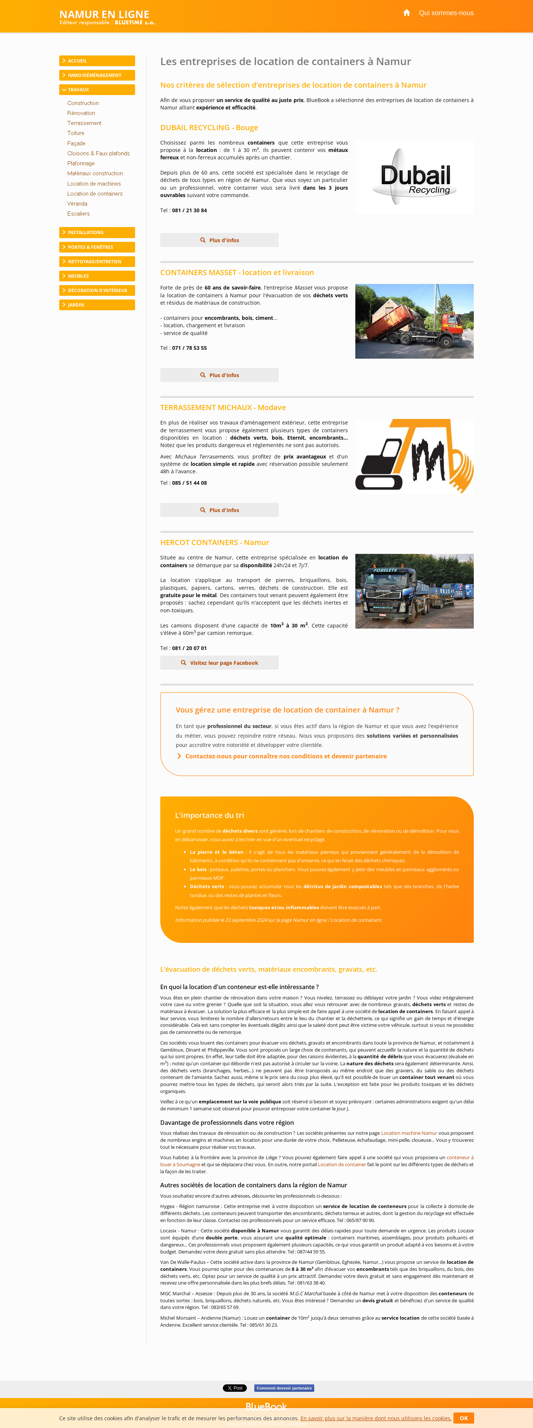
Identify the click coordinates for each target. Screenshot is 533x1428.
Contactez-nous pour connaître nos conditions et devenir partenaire (286, 756)
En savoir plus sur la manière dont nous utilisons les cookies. (376, 1418)
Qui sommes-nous (446, 13)
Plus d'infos (223, 240)
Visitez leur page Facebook (223, 662)
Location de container (342, 1164)
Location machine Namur (409, 1133)
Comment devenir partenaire (284, 1388)
